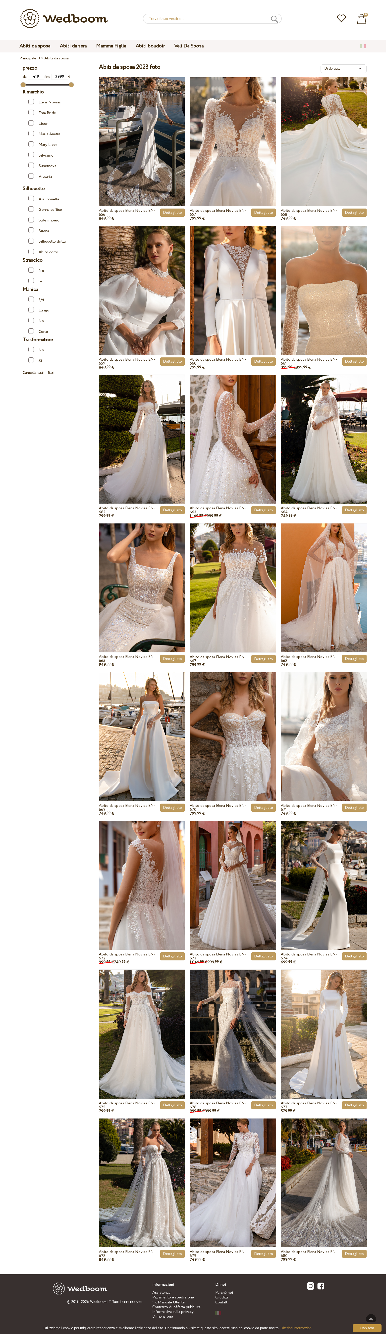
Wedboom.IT (100, 1301)
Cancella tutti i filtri (39, 373)
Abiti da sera (73, 46)
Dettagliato (172, 212)
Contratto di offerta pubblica (176, 1307)
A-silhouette (43, 199)
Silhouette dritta (47, 241)
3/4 (36, 300)
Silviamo (41, 155)
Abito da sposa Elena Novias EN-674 (309, 956)
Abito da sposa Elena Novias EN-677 (309, 1105)
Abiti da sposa (34, 46)
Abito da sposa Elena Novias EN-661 (309, 361)
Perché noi (224, 1292)
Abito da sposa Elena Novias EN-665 (127, 659)
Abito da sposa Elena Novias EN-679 (218, 1254)
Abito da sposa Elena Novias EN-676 (218, 1105)
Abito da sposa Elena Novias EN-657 (218, 212)
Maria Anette (44, 134)
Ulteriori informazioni (296, 1328)
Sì (35, 281)
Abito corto (43, 252)
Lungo (38, 310)
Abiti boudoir (150, 46)
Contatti (222, 1302)
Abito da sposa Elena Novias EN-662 (127, 510)
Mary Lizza (42, 144)
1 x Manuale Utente (168, 1302)
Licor (38, 123)
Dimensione (162, 1316)
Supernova (42, 166)
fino (56, 77)
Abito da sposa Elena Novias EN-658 (309, 212)
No (36, 270)
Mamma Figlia (111, 46)
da (33, 77)
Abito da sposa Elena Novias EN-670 (218, 808)
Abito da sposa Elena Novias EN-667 (218, 659)
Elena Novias (44, 102)
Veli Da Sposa (189, 46)
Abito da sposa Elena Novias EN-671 (309, 808)
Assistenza (161, 1292)
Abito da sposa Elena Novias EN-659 (127, 361)
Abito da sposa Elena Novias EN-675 (127, 1105)
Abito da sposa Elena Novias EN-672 (127, 956)
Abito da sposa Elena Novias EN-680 (309, 1254)
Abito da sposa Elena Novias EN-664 (309, 510)
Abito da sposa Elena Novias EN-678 (127, 1254)
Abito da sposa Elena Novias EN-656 (127, 212)
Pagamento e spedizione (173, 1297)
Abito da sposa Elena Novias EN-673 (218, 956)
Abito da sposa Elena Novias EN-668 (309, 659)
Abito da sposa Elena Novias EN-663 (218, 510)
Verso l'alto (371, 1319)
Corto (38, 331)
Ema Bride (42, 113)
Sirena (38, 230)
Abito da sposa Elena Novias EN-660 (218, 361)
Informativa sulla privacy (173, 1312)
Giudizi (221, 1297)
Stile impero (43, 220)
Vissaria (40, 176)
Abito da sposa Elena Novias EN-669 (127, 808)
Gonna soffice (45, 209)
